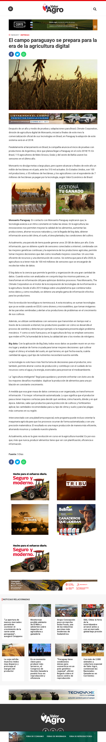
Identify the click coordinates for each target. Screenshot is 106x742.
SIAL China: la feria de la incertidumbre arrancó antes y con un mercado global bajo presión (93, 626)
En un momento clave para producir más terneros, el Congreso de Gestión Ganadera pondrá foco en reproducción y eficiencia (39, 668)
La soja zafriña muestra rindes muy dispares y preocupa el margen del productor (11, 665)
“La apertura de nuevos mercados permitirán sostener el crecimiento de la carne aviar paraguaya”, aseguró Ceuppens (13, 628)
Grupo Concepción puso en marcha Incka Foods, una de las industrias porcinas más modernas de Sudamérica (66, 627)
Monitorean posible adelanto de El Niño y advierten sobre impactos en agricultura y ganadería (38, 627)
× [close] (94, 732)
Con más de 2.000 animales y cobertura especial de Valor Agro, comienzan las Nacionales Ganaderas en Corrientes (93, 667)
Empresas (25, 35)
